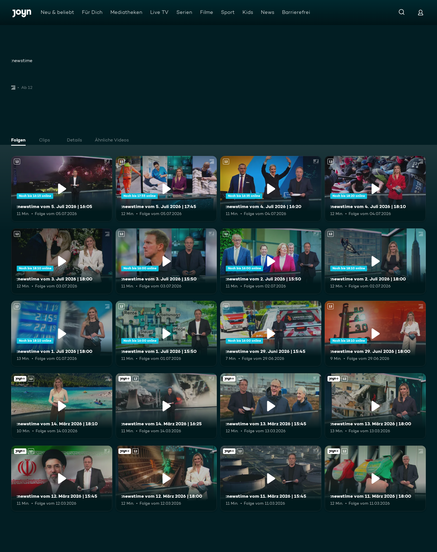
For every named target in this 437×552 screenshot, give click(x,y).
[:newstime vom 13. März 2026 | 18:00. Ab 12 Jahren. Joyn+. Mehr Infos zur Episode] (375, 406)
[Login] (420, 12)
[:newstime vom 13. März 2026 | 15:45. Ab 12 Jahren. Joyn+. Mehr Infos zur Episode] (270, 406)
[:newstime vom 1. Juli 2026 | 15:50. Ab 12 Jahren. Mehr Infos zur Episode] (166, 334)
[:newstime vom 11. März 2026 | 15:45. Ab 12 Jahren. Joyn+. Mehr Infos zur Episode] (270, 478)
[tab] (20, 141)
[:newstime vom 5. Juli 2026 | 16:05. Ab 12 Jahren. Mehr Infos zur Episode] (61, 189)
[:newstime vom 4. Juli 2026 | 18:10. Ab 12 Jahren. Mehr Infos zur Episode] (375, 189)
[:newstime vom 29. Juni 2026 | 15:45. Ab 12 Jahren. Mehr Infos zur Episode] (270, 334)
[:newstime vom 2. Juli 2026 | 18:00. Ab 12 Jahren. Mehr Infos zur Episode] (375, 261)
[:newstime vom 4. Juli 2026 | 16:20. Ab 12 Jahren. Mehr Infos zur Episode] (270, 189)
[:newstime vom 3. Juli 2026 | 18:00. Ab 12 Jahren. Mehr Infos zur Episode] (61, 261)
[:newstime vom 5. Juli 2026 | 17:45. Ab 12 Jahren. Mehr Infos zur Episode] (166, 189)
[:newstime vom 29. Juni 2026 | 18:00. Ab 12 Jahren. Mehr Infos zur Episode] (375, 334)
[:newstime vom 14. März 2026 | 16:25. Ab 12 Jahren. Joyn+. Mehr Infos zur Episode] (166, 406)
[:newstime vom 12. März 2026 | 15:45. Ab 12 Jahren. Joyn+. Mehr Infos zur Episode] (61, 478)
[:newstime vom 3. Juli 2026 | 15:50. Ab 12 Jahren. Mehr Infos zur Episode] (166, 261)
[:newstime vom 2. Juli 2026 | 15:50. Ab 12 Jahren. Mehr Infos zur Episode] (270, 261)
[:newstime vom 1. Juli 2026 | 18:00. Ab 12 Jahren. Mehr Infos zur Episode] (61, 334)
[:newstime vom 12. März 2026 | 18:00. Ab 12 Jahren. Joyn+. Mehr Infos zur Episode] (166, 478)
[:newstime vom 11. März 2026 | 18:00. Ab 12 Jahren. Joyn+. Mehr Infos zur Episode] (375, 478)
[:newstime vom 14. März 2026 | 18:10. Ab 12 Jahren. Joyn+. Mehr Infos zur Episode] (61, 406)
